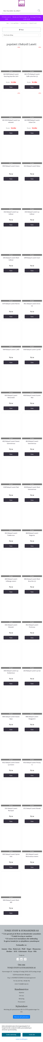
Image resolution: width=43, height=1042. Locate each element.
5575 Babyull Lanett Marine (11, 304)
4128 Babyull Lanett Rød (11, 487)
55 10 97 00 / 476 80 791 (23, 981)
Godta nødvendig (11, 1034)
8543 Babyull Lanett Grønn (11, 166)
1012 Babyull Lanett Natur (32, 166)
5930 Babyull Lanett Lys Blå (32, 349)
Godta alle (32, 1034)
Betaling (21, 999)
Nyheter (21, 992)
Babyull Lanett (32, 23)
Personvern (21, 1002)
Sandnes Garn (24, 23)
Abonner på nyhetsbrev (21, 1017)
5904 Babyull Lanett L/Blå (11, 349)
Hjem (7, 23)
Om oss (21, 995)
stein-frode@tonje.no (21, 984)
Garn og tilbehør (14, 23)
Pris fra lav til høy (8, 35)
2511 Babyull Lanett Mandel (32, 808)
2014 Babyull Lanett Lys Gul (32, 671)
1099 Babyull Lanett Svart (32, 258)
